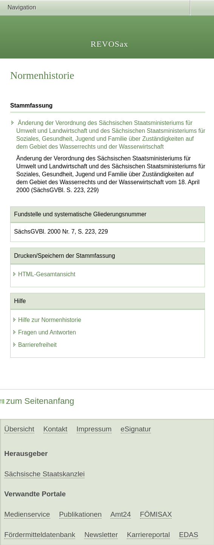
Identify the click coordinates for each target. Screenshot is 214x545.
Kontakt (55, 429)
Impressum (94, 429)
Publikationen (80, 514)
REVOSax (109, 44)
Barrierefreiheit (34, 345)
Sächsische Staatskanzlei (44, 474)
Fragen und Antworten (44, 332)
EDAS (188, 535)
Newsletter (101, 535)
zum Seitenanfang (37, 401)
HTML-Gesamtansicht (43, 274)
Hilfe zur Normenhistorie (46, 320)
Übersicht (19, 429)
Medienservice (27, 514)
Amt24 (120, 514)
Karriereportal (148, 535)
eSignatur (136, 429)
